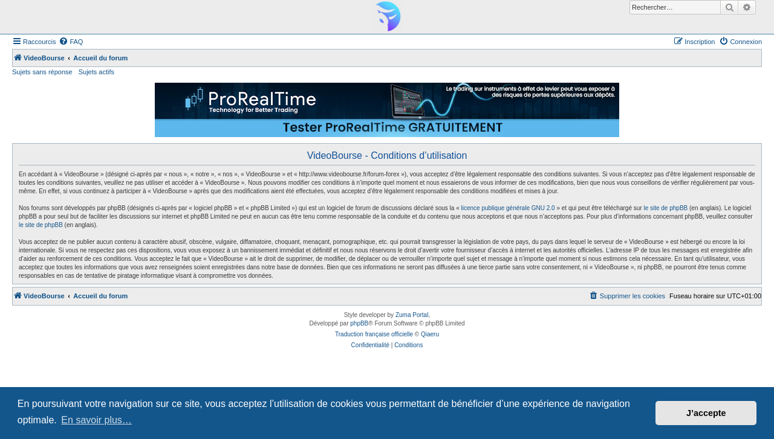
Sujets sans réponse (42, 71)
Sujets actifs (96, 71)
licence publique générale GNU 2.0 (508, 208)
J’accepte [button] (706, 413)
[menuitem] (71, 41)
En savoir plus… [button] (96, 420)
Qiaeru (430, 334)
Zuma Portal (411, 315)
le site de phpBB (665, 208)
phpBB (359, 323)
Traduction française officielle (374, 334)
